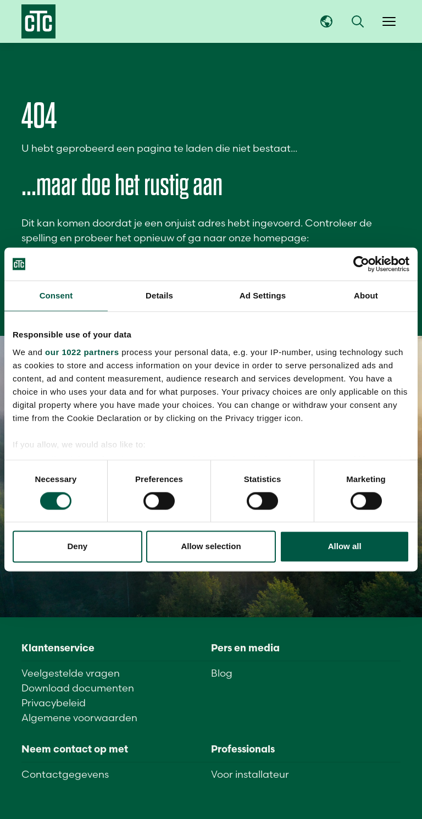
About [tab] (366, 295)
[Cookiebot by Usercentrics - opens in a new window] (361, 264)
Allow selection (211, 546)
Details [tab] (159, 295)
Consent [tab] (56, 295)
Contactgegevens (65, 774)
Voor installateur (250, 774)
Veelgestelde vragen (70, 673)
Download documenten (77, 688)
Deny (77, 546)
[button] (357, 21)
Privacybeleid (53, 702)
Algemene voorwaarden (79, 717)
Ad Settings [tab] (263, 295)
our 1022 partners (82, 352)
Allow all (345, 546)
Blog (221, 673)
